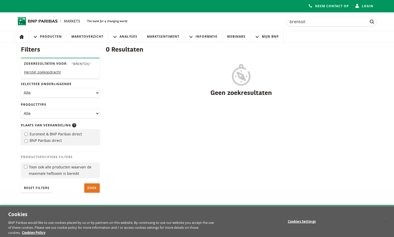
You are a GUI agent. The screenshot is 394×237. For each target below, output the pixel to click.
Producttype (33, 104)
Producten (47, 36)
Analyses (125, 36)
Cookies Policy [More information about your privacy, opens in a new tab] (33, 234)
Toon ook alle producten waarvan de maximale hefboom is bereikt (57, 170)
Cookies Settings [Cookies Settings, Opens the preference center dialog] (302, 223)
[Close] (385, 223)
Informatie (203, 36)
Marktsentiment (163, 36)
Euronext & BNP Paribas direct (53, 134)
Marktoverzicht (87, 36)
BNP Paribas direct (43, 140)
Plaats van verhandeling (48, 125)
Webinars (236, 36)
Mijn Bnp (267, 36)
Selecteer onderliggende (46, 84)
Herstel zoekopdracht (42, 72)
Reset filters (36, 188)
